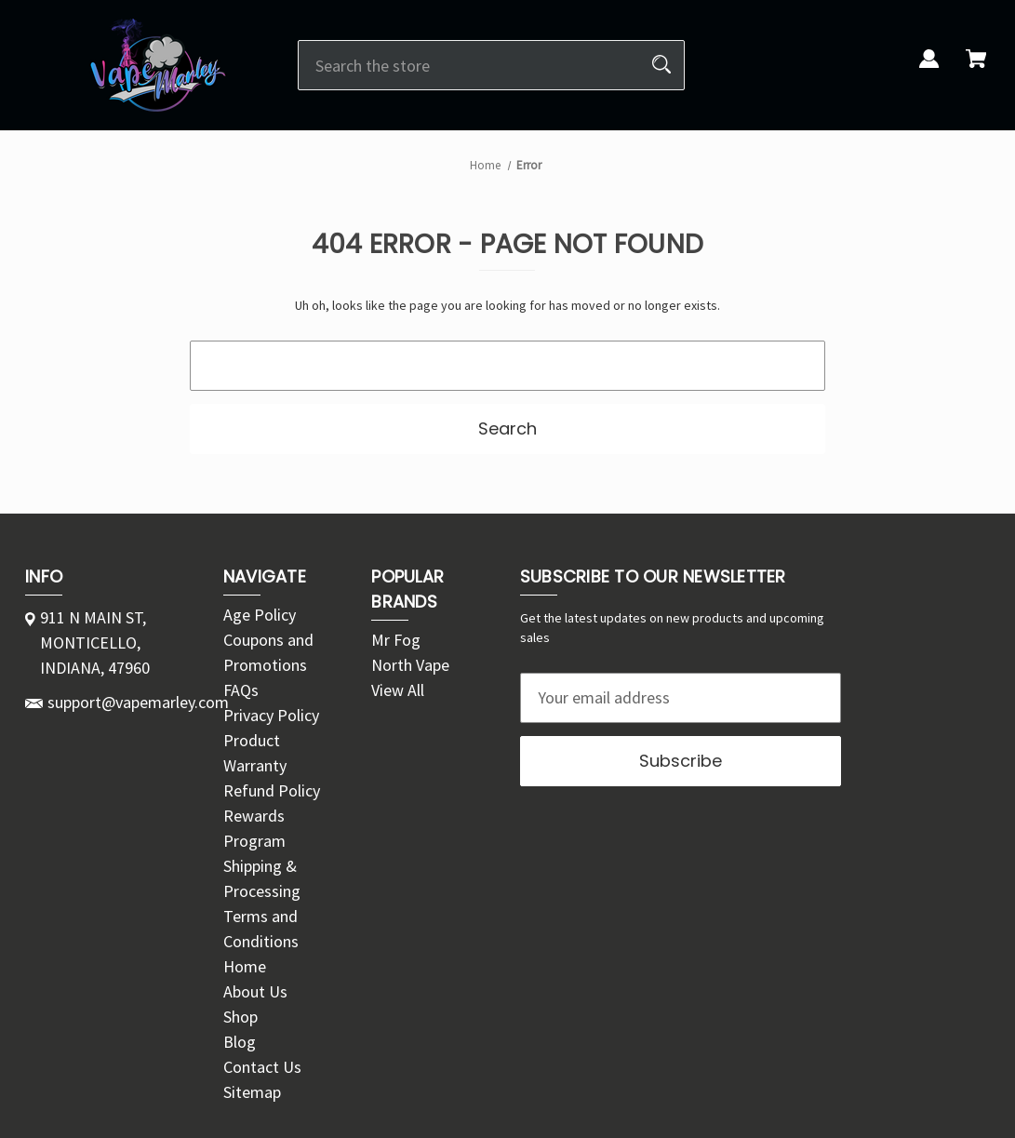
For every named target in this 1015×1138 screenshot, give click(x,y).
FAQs (241, 690)
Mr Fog (396, 639)
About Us (255, 991)
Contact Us (262, 1067)
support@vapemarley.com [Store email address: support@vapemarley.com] (138, 702)
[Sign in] (929, 69)
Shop (240, 1016)
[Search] (661, 65)
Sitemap (252, 1092)
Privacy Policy (271, 715)
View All (397, 690)
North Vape (410, 665)
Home (244, 966)
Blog (239, 1041)
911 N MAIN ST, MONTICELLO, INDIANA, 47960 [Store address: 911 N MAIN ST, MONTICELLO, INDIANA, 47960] (95, 642)
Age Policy (259, 614)
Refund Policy (271, 790)
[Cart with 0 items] (975, 69)
